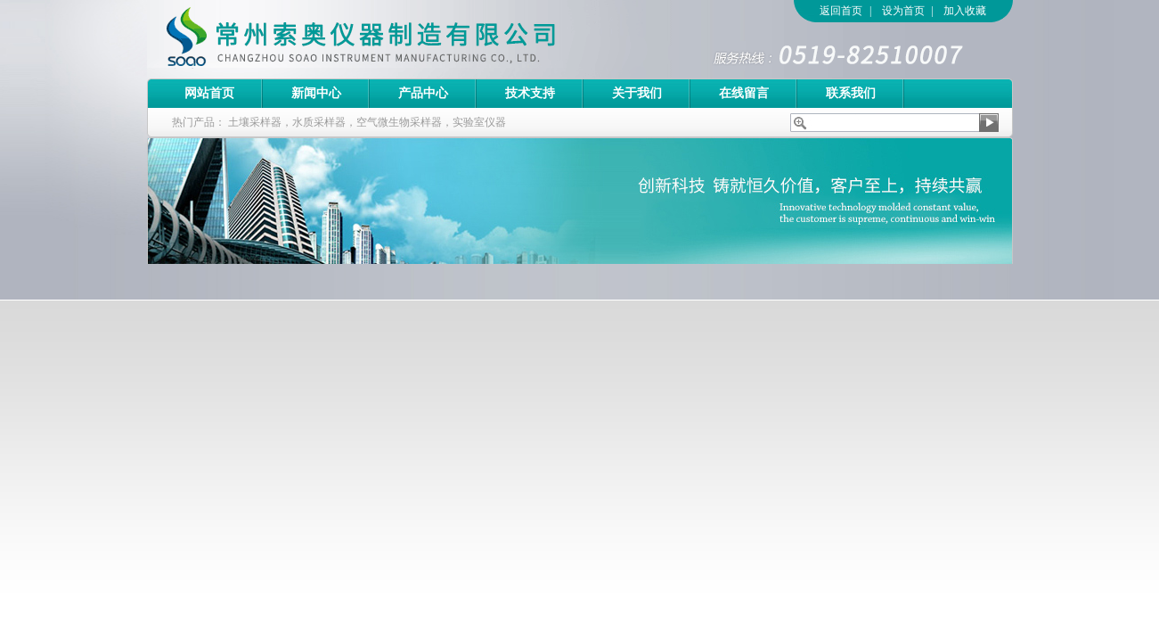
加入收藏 (964, 10)
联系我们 (851, 93)
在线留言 (744, 93)
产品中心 (423, 93)
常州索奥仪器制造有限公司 (392, 39)
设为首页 (903, 10)
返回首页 (841, 10)
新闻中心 (316, 93)
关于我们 (637, 93)
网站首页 (209, 93)
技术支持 (530, 93)
